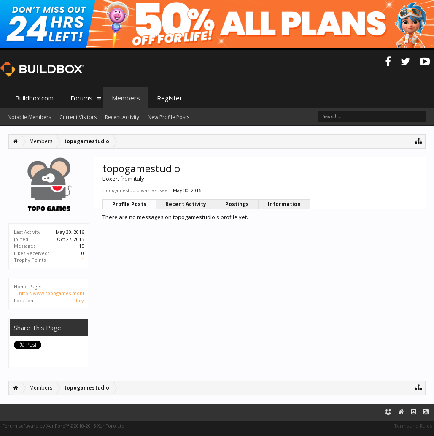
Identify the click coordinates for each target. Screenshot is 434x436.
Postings (237, 204)
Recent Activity (185, 204)
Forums (81, 98)
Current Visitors (78, 117)
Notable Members (29, 117)
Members (126, 98)
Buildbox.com (34, 98)
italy (79, 300)
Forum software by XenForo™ (64, 425)
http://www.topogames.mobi (51, 293)
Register (169, 98)
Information (284, 204)
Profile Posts (129, 204)
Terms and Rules (413, 425)
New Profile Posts (168, 117)
